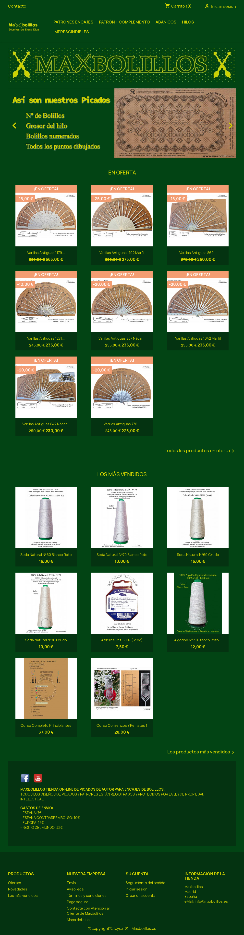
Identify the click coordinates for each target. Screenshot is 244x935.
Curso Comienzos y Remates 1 (122, 725)
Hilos (188, 22)
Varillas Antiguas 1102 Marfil (121, 252)
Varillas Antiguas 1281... (46, 338)
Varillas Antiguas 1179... (46, 252)
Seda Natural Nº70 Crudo (46, 640)
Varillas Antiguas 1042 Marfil (198, 338)
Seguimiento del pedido (145, 882)
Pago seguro (77, 902)
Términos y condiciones (87, 895)
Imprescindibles (71, 32)
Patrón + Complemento (124, 22)
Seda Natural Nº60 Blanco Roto (46, 554)
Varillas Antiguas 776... (122, 424)
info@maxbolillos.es (211, 901)
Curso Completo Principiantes (46, 725)
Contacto (17, 6)
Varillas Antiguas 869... (198, 252)
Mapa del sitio (78, 919)
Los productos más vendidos (201, 752)
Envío (71, 882)
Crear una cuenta (140, 895)
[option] (122, 123)
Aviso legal (75, 889)
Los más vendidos (23, 895)
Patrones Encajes (73, 22)
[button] (25, 123)
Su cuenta (137, 874)
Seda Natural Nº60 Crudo (198, 554)
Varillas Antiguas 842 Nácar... (46, 424)
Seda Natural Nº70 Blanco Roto (122, 554)
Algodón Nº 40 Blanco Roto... (197, 640)
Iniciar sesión (136, 889)
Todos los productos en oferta (200, 451)
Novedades (17, 889)
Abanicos (166, 22)
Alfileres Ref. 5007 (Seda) (122, 640)
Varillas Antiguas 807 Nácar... (122, 338)
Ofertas (14, 882)
